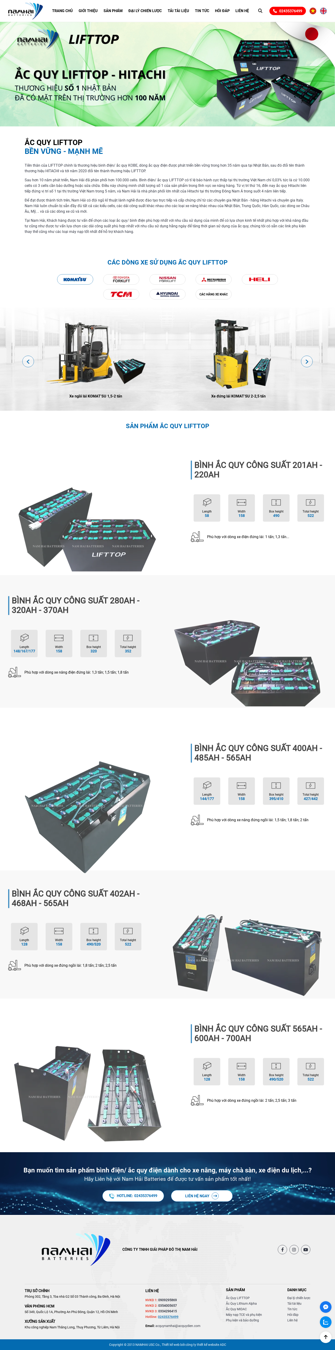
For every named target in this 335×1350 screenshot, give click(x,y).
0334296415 (167, 1311)
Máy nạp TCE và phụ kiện (244, 1315)
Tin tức (202, 11)
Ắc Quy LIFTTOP (238, 1298)
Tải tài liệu (178, 11)
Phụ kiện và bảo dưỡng (242, 1320)
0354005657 (167, 1305)
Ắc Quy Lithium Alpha (241, 1303)
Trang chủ (62, 11)
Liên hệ (242, 11)
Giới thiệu (88, 11)
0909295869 (167, 1300)
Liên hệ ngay (202, 1195)
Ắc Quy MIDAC (236, 1309)
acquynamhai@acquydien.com (177, 1326)
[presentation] (28, 361)
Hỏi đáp (222, 11)
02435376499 (287, 11)
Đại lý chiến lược (145, 11)
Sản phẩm (113, 11)
